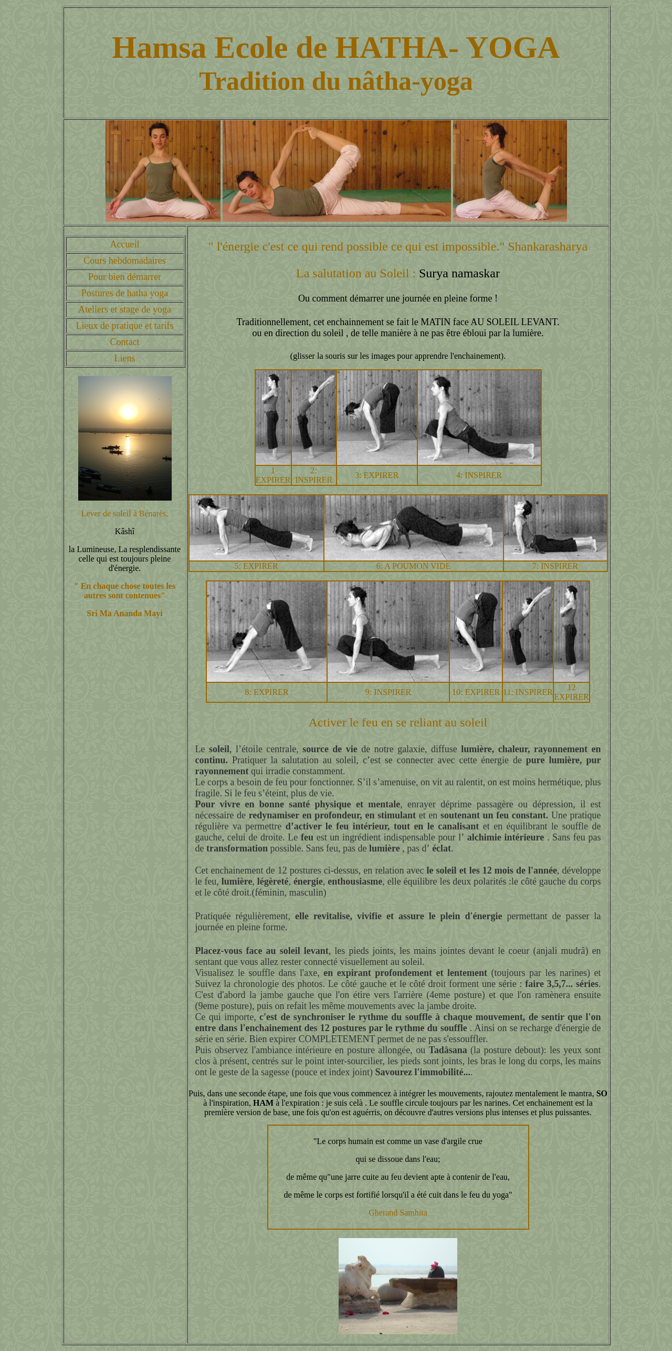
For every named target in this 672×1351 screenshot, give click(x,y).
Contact (125, 342)
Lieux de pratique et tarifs (125, 325)
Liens (124, 358)
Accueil (125, 244)
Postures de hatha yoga (124, 293)
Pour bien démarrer (124, 277)
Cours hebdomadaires (124, 260)
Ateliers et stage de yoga (124, 309)
